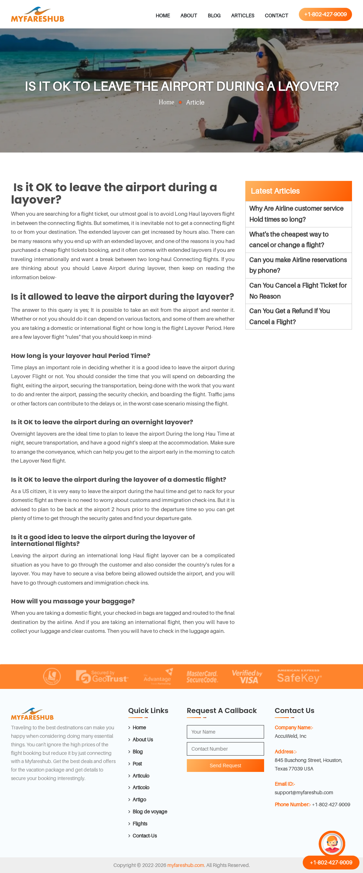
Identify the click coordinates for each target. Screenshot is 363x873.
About (188, 15)
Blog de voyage (150, 811)
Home (163, 15)
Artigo (139, 799)
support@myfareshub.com (304, 792)
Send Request (225, 765)
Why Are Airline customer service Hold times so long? (296, 214)
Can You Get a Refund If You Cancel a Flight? (289, 316)
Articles (242, 15)
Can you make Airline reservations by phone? (298, 265)
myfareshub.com (185, 865)
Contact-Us (145, 836)
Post (137, 764)
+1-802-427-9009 (325, 14)
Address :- (286, 751)
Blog (214, 15)
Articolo (141, 787)
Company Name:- (294, 727)
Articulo (141, 776)
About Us (143, 739)
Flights (140, 823)
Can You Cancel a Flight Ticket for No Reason (298, 291)
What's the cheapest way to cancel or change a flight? (289, 240)
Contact (276, 15)
